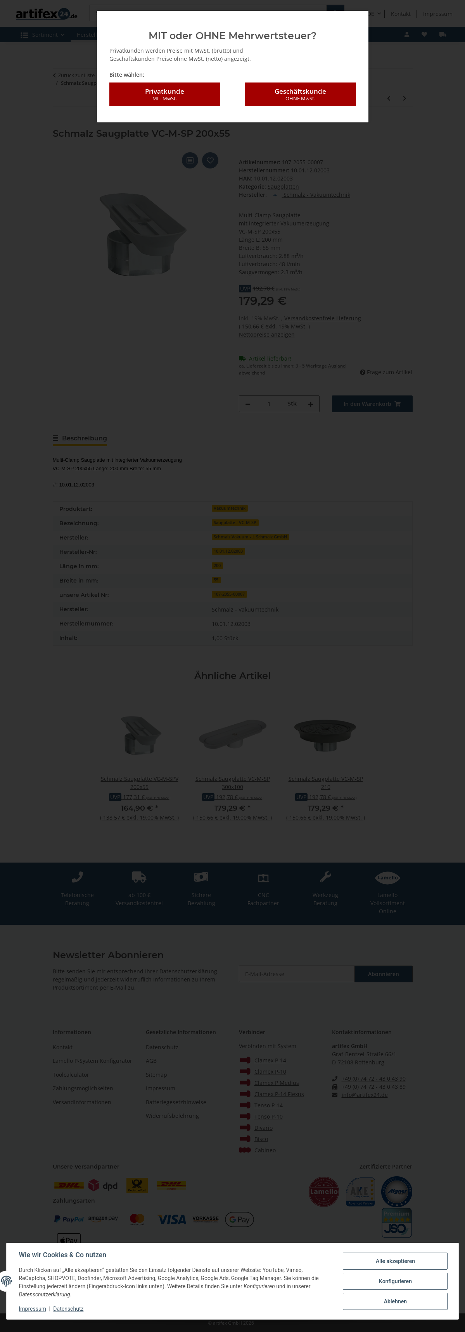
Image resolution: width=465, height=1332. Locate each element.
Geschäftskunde (300, 94)
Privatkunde (164, 94)
